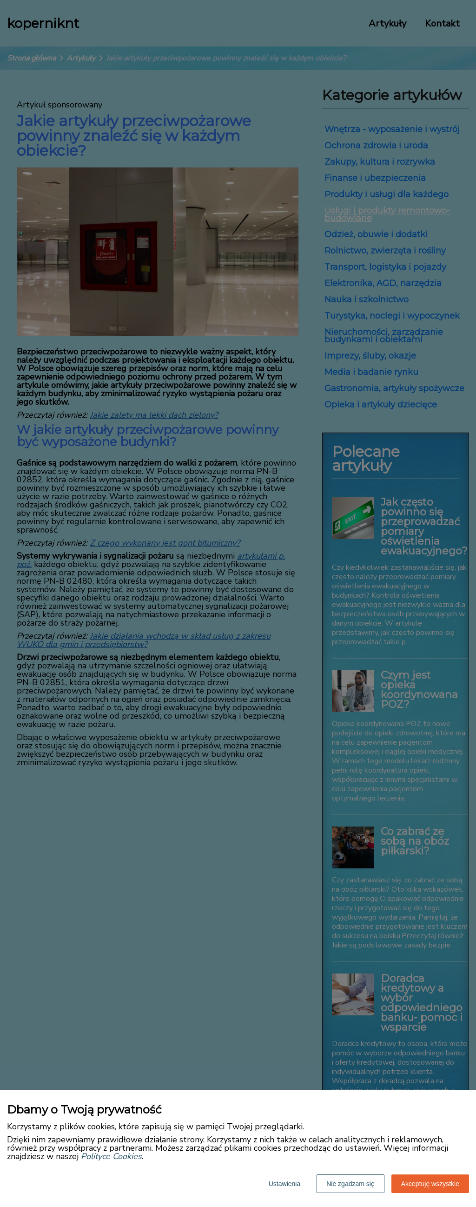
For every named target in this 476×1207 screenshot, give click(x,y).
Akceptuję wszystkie (430, 1183)
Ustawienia (284, 1183)
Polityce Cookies (111, 1156)
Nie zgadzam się (350, 1183)
